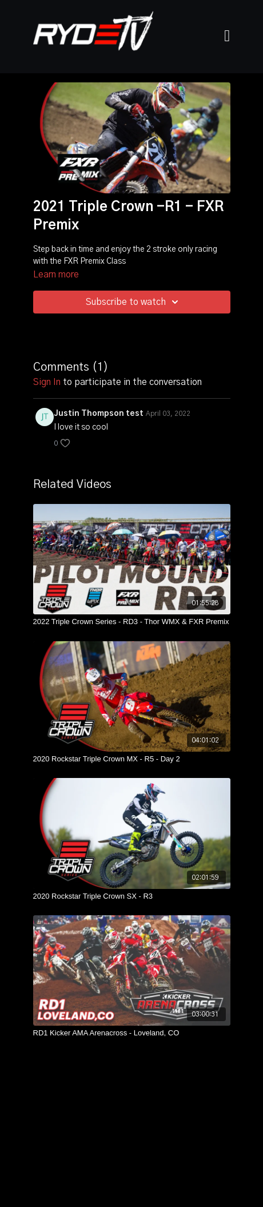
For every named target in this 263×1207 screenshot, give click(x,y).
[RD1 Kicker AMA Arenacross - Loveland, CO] (131, 1033)
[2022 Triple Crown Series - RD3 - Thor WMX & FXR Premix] (131, 622)
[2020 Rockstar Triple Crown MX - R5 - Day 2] (131, 759)
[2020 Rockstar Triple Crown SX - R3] (131, 896)
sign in (47, 382)
